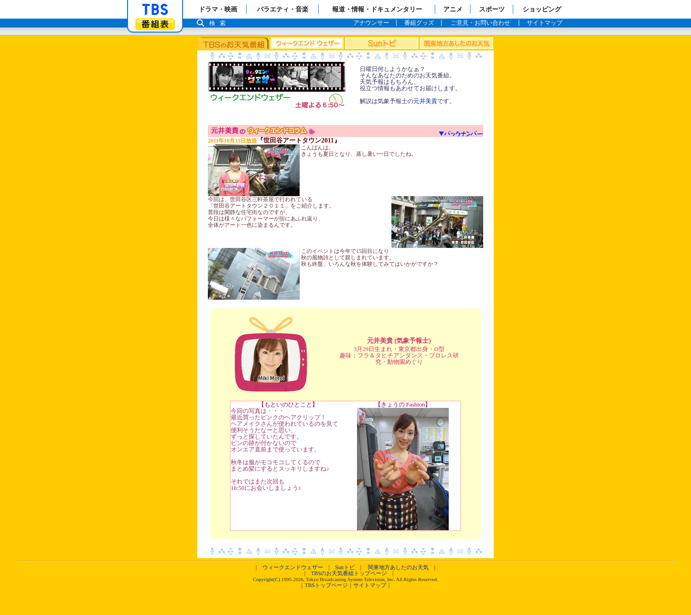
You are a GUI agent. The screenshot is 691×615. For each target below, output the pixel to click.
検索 (219, 23)
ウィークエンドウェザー (292, 567)
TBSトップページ (326, 585)
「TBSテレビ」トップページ (155, 10)
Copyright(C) (266, 579)
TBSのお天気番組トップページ (349, 573)
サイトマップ (369, 585)
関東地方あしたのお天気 (398, 567)
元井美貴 (425, 101)
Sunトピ (345, 567)
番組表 (155, 24)
